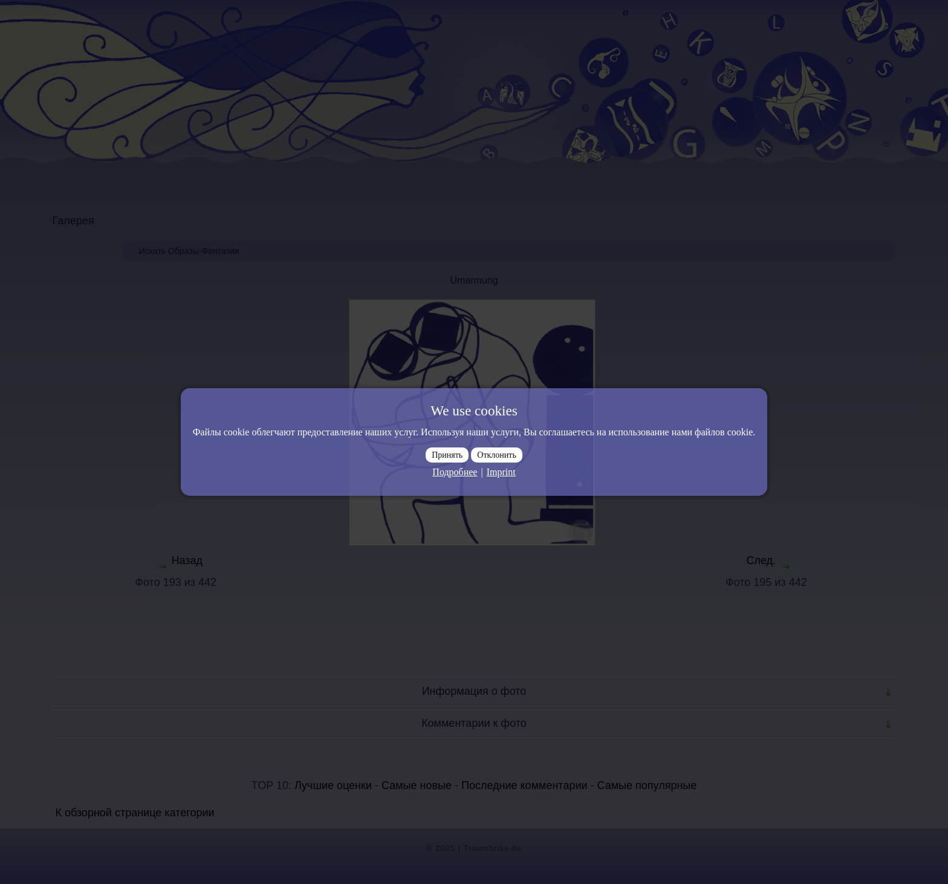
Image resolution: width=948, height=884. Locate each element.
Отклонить (496, 455)
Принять (447, 455)
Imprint (501, 472)
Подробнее (454, 472)
